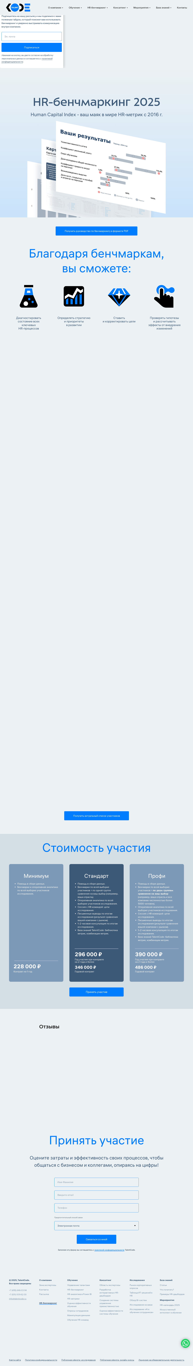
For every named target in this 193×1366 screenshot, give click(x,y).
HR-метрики (73, 1298)
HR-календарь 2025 (170, 1305)
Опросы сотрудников (77, 1310)
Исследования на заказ (141, 1304)
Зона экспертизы (47, 1285)
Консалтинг (119, 7)
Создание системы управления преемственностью (109, 1303)
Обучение (74, 7)
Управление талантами (78, 1285)
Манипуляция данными (78, 1315)
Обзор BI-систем (138, 1300)
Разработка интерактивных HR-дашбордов (109, 1292)
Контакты (182, 7)
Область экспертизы (110, 1285)
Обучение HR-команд (78, 1319)
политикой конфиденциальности (109, 1250)
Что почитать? (167, 1289)
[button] (96, 231)
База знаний (162, 7)
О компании (54, 7)
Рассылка (44, 1294)
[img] (11, 1307)
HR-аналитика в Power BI (79, 1294)
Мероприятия (141, 7)
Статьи (163, 1285)
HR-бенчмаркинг (96, 7)
